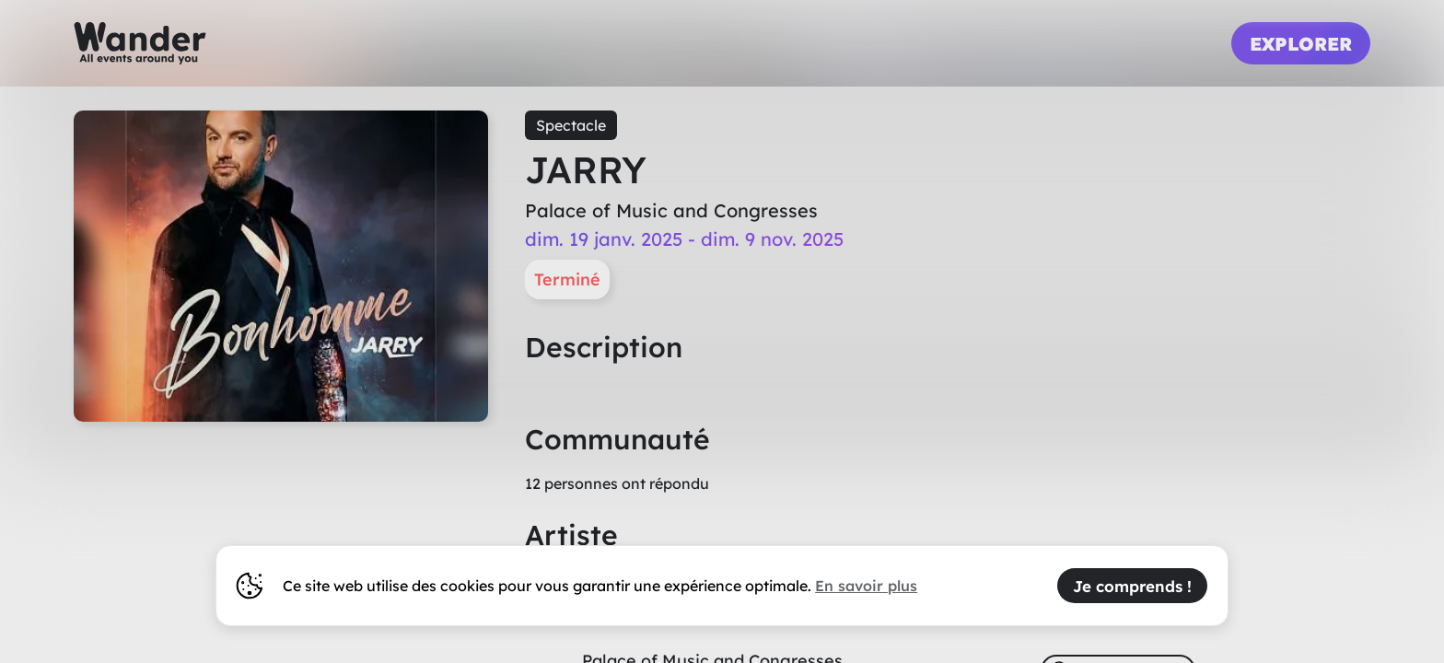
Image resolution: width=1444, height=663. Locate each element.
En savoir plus (866, 585)
